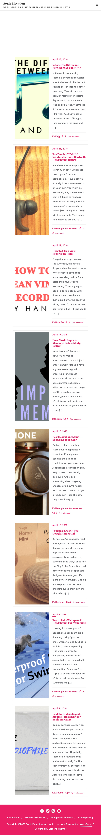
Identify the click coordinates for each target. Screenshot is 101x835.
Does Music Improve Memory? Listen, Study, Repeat (66, 342)
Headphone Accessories (67, 508)
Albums (57, 792)
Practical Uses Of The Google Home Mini (65, 532)
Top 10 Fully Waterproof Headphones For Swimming (69, 621)
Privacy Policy (85, 817)
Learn (57, 419)
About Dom (13, 817)
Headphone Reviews (65, 228)
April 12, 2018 (59, 525)
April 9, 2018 (59, 614)
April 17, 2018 (59, 431)
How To (58, 322)
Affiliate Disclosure (35, 817)
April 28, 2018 (60, 59)
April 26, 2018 (60, 148)
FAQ (56, 136)
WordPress (86, 824)
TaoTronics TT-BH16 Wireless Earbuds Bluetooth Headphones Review (69, 157)
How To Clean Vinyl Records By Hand (64, 252)
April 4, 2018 (59, 708)
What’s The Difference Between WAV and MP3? (66, 66)
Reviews (58, 602)
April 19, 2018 (59, 334)
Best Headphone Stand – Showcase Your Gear (66, 438)
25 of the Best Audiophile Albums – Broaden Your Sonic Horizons (66, 716)
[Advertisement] (50, 30)
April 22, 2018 (60, 245)
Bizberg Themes (58, 828)
